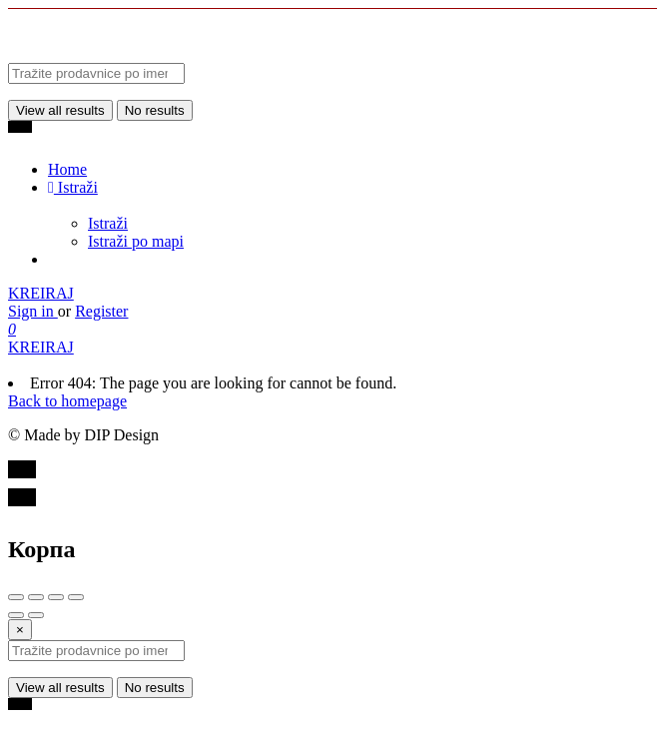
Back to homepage (67, 400)
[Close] (20, 629)
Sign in (33, 311)
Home (67, 169)
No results (155, 110)
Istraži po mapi (136, 241)
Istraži (73, 187)
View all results (60, 110)
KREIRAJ (41, 293)
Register (101, 311)
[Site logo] (158, 53)
